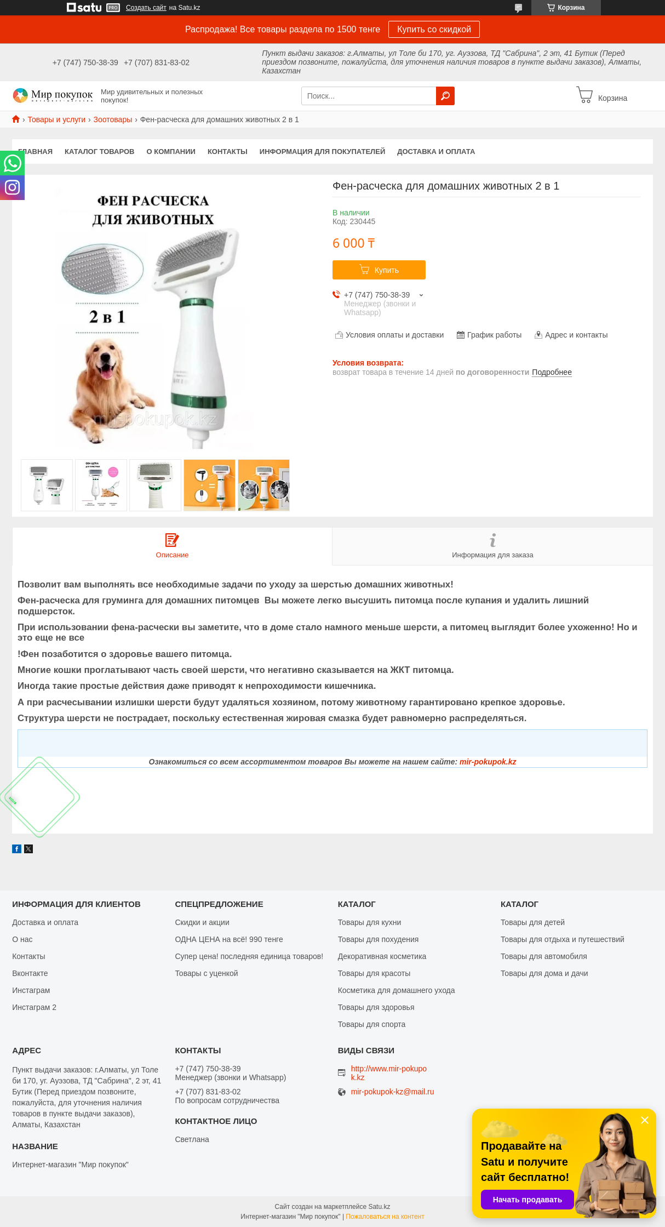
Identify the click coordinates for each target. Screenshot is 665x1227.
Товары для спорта (372, 1024)
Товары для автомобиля (544, 956)
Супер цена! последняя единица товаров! (249, 956)
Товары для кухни (370, 922)
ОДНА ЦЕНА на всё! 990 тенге (229, 939)
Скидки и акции (202, 922)
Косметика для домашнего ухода (396, 990)
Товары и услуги (56, 119)
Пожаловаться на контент (385, 1216)
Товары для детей (533, 922)
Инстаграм (31, 990)
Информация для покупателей (322, 151)
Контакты (228, 151)
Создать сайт (146, 8)
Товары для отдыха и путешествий (562, 939)
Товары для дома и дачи (544, 973)
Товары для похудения (378, 939)
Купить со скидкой (434, 29)
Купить (387, 270)
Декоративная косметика (382, 956)
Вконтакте (30, 973)
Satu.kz (379, 1207)
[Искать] (445, 96)
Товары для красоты (374, 973)
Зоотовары (113, 119)
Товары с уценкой (206, 973)
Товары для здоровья (376, 1007)
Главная (35, 151)
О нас (22, 939)
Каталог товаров (99, 151)
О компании (171, 151)
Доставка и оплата (436, 151)
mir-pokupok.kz (488, 761)
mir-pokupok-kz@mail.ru (392, 1092)
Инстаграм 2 (34, 1007)
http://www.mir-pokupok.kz (389, 1073)
